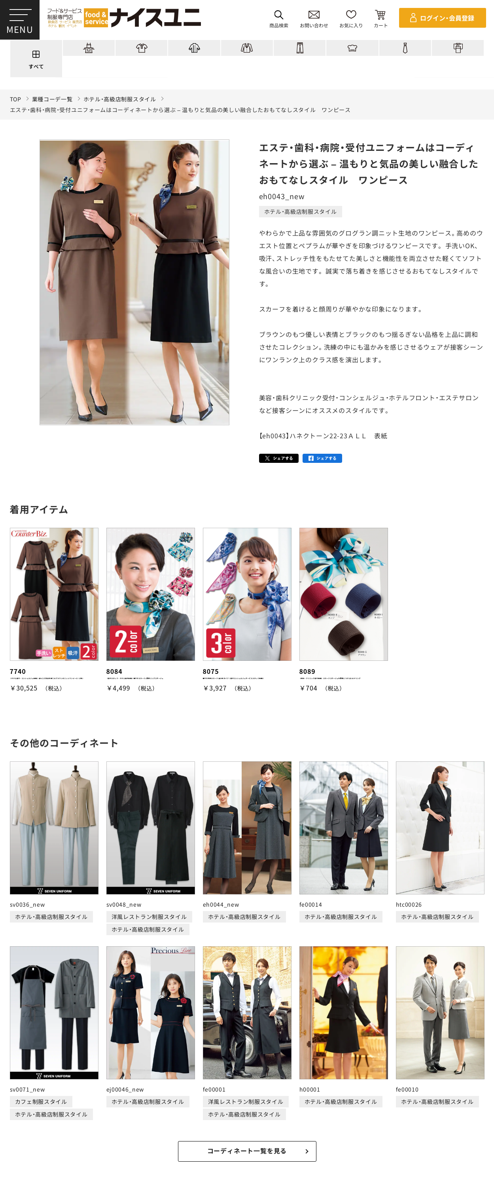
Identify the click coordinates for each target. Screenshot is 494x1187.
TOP (15, 99)
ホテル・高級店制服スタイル (119, 99)
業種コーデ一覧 (52, 99)
